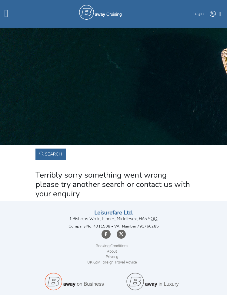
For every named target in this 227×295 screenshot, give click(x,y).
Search (50, 154)
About (112, 252)
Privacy (112, 257)
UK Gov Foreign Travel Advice (112, 262)
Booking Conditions (112, 246)
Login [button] (198, 14)
